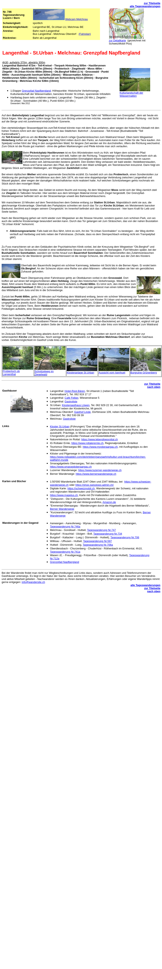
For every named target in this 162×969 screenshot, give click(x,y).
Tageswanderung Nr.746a (65, 526)
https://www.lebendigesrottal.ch (99, 439)
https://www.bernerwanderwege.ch (96, 473)
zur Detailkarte (117, 40)
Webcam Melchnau (76, 19)
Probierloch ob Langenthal (11, 373)
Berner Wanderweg (62, 508)
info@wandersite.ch (33, 582)
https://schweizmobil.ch (81, 488)
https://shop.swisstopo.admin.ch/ (94, 484)
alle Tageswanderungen (145, 6)
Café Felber (71, 397)
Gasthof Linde (82, 411)
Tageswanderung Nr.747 (101, 530)
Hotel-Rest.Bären (75, 391)
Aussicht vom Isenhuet (112, 372)
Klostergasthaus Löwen (76, 405)
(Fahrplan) (85, 33)
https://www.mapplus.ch (64, 495)
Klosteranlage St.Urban (80, 372)
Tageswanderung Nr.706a (98, 544)
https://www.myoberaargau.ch (100, 446)
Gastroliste (71, 401)
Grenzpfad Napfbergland (36, 90)
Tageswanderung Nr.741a (65, 551)
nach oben (153, 386)
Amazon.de (109, 502)
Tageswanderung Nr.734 (107, 533)
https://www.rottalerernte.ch (87, 443)
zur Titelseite (152, 3)
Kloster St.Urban (59, 426)
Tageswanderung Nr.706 (124, 537)
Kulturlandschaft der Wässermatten (131, 94)
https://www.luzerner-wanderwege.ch (99, 470)
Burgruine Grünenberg (143, 372)
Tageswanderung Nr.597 (97, 541)
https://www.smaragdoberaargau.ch (71, 466)
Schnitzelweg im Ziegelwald (44, 373)
